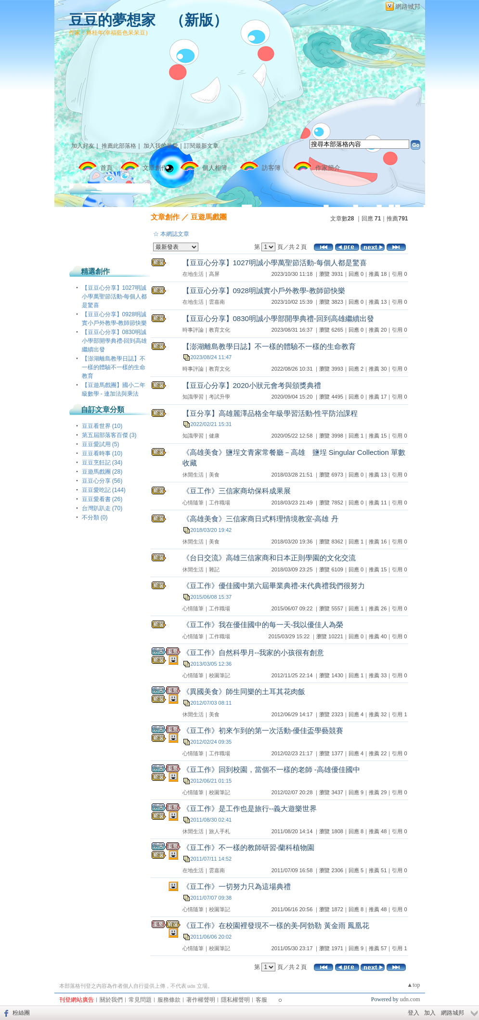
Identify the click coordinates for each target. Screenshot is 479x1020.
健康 (214, 436)
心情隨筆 (193, 502)
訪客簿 (271, 167)
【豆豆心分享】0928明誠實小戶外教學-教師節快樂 (263, 290)
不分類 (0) (95, 517)
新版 (198, 20)
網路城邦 (407, 6)
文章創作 (155, 167)
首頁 (106, 167)
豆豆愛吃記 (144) (104, 490)
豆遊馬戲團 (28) (102, 471)
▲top (413, 984)
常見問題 (140, 999)
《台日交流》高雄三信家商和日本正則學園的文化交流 (269, 558)
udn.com (410, 999)
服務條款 (169, 999)
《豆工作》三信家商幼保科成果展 (236, 491)
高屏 (214, 274)
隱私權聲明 (235, 999)
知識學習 (193, 397)
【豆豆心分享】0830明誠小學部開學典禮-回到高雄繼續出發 (114, 341)
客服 (261, 999)
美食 (214, 475)
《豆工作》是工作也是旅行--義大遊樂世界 (249, 808)
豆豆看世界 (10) (102, 426)
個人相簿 (214, 167)
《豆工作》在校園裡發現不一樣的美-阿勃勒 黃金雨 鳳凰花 (275, 925)
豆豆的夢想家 (112, 20)
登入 (413, 1012)
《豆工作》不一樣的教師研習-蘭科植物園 (248, 847)
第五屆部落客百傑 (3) (109, 435)
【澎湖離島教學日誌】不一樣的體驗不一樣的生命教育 (113, 367)
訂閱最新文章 (201, 145)
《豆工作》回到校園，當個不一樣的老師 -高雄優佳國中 (271, 769)
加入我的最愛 (160, 145)
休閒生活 (193, 475)
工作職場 (219, 502)
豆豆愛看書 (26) (102, 499)
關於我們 (111, 999)
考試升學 (219, 397)
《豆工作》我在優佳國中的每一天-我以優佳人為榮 (263, 624)
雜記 (214, 569)
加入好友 (82, 145)
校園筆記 (219, 675)
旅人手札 (219, 831)
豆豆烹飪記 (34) (102, 462)
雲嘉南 (217, 302)
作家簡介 (327, 167)
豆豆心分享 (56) (102, 481)
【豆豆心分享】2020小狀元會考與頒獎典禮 (251, 385)
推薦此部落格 (119, 145)
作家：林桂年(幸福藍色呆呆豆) (108, 32)
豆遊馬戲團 (209, 217)
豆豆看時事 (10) (102, 453)
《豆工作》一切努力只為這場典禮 (236, 886)
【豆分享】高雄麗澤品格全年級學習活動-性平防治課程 (270, 413)
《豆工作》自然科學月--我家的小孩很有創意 (253, 652)
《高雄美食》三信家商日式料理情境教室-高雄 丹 (260, 519)
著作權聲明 (200, 999)
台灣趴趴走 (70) (102, 508)
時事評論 (193, 330)
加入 (430, 1012)
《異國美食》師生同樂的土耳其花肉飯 (243, 691)
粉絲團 (21, 1012)
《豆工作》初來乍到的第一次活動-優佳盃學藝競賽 (263, 730)
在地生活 (193, 274)
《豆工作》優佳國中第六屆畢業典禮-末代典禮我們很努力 (273, 585)
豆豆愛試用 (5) (100, 444)
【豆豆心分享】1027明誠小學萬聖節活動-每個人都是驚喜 (114, 296)
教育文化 (219, 330)
